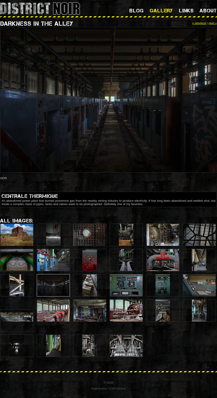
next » (213, 23)
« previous (199, 23)
